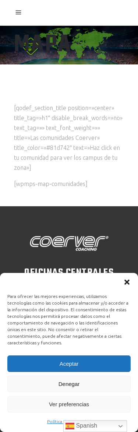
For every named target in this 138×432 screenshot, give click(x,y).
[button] (127, 282)
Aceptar (69, 364)
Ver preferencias (69, 404)
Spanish (81, 426)
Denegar (69, 384)
